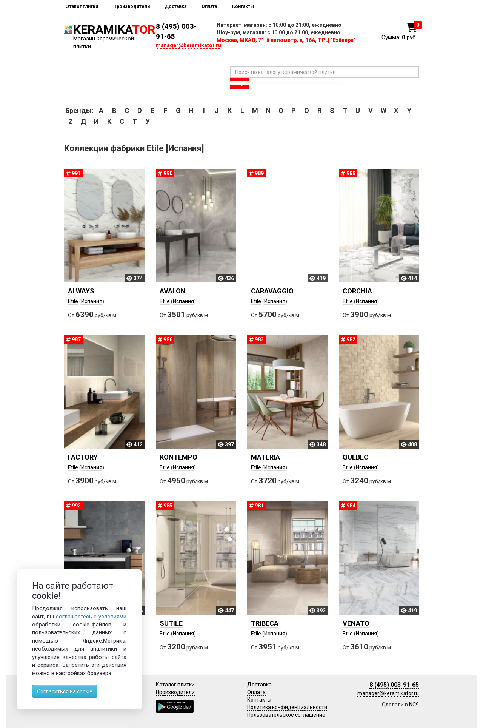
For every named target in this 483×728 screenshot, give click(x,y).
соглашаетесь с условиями (91, 616)
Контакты (243, 6)
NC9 (414, 705)
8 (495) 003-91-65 (394, 684)
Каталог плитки (81, 6)
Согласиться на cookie (64, 691)
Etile (73, 301)
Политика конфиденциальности (287, 707)
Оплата (209, 6)
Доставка (175, 6)
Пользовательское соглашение (286, 715)
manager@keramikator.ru (188, 45)
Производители (131, 6)
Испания (91, 301)
